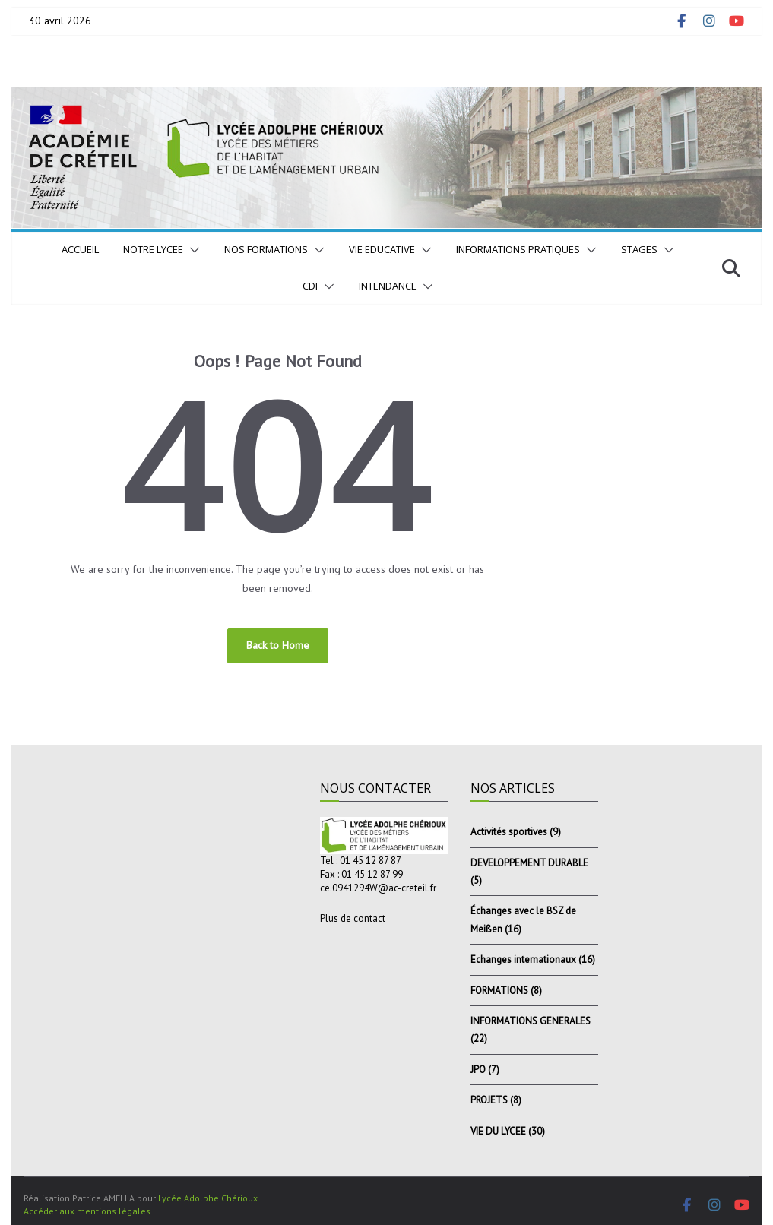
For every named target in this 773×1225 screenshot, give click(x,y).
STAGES (639, 249)
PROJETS (489, 1100)
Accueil (80, 249)
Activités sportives (508, 831)
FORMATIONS (499, 990)
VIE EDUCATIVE (382, 249)
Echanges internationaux (523, 959)
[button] (191, 250)
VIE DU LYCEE (498, 1131)
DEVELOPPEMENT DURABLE (529, 862)
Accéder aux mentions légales (87, 1211)
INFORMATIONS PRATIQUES (518, 249)
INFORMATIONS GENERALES (530, 1021)
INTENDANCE (388, 286)
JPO (478, 1069)
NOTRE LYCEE (153, 249)
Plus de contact (352, 918)
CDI (310, 286)
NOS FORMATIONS (266, 249)
